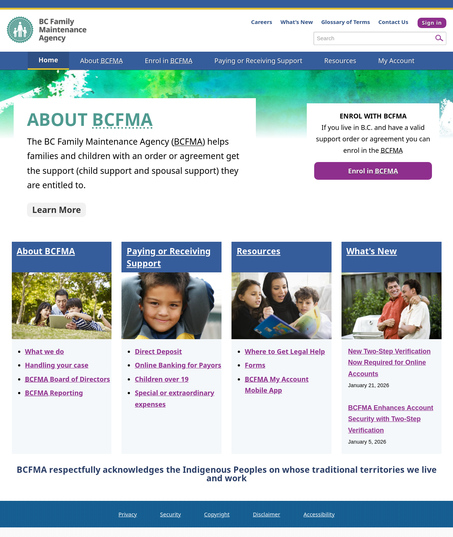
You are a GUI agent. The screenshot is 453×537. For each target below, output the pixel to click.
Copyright (217, 514)
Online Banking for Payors (178, 365)
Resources (259, 251)
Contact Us (391, 21)
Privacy (128, 514)
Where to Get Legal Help (285, 351)
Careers (259, 21)
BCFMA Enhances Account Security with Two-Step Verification (390, 419)
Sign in (432, 22)
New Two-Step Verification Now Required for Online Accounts (389, 363)
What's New (371, 251)
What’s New (295, 21)
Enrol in (373, 170)
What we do (44, 351)
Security (170, 514)
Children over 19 (161, 379)
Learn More (56, 210)
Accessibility (319, 514)
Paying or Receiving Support (169, 257)
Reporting (54, 392)
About (46, 251)
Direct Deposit (158, 351)
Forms (255, 365)
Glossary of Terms (343, 21)
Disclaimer (266, 514)
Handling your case (57, 365)
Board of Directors (67, 379)
